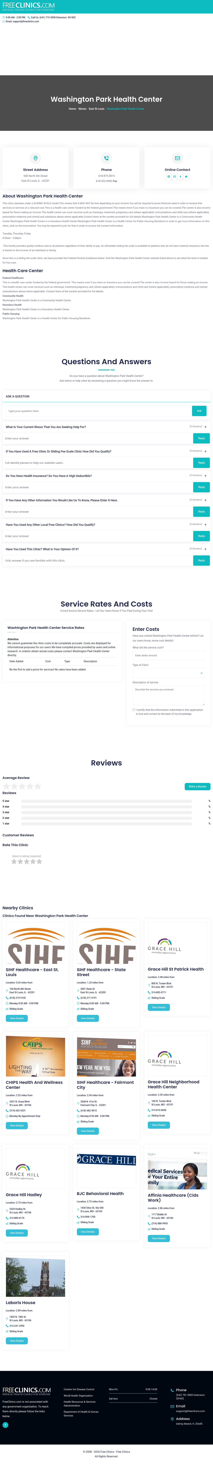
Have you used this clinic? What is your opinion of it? (42, 549)
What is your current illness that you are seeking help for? (46, 427)
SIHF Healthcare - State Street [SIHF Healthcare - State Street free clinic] (101, 972)
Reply (201, 438)
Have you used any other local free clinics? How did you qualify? (50, 524)
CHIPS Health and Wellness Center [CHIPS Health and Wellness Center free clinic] (34, 1085)
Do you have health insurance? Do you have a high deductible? (49, 476)
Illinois (82, 108)
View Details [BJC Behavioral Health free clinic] (88, 1231)
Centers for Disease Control (79, 1389)
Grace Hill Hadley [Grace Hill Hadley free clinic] (24, 1194)
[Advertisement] (106, 50)
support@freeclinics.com (26, 21)
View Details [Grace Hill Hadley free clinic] (17, 1232)
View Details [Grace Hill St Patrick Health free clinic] (159, 1007)
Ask (199, 410)
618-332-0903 (104, 181)
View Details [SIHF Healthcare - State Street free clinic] (88, 1018)
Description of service (145, 682)
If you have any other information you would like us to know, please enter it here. (62, 500)
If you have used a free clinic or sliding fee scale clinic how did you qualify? (58, 451)
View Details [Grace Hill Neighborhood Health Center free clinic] (159, 1125)
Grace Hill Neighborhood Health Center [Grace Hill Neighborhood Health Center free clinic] (173, 1084)
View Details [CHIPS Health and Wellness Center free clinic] (17, 1125)
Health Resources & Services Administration (80, 1403)
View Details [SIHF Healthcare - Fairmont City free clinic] (88, 1131)
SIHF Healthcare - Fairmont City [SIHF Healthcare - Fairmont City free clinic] (105, 1085)
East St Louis (96, 108)
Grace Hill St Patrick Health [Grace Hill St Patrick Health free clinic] (176, 969)
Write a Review (197, 786)
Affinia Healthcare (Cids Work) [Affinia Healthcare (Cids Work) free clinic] (173, 1198)
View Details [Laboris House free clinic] (17, 1340)
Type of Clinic (141, 665)
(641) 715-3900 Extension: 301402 (57, 17)
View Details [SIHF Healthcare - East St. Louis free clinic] (17, 1018)
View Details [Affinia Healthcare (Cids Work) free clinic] (159, 1238)
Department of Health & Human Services (81, 1413)
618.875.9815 (106, 176)
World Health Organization (78, 1395)
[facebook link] (5, 1425)
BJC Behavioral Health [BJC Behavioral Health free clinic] (100, 1193)
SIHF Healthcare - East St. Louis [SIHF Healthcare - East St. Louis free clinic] (32, 972)
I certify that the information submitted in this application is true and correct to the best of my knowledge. (169, 711)
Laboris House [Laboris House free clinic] (20, 1302)
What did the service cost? (148, 647)
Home (72, 108)
